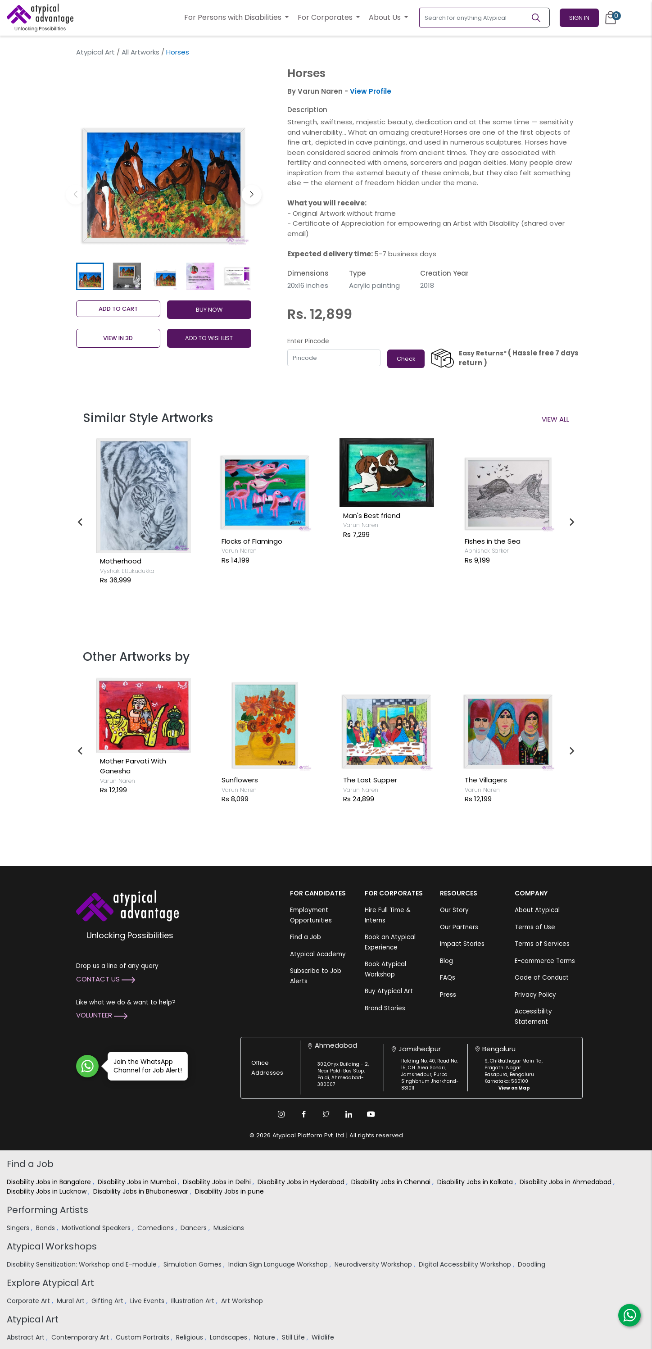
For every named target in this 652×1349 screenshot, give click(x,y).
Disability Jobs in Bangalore (50, 1181)
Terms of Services (542, 944)
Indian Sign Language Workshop (279, 1264)
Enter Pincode (308, 341)
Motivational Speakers (97, 1227)
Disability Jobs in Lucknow (47, 1191)
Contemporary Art (81, 1337)
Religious (190, 1337)
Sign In (579, 18)
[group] (163, 160)
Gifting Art (108, 1300)
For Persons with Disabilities (233, 17)
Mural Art (71, 1300)
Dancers (194, 1227)
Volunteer (101, 1015)
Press (448, 994)
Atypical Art (95, 52)
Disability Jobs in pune (230, 1191)
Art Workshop (243, 1300)
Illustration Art (193, 1300)
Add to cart (118, 309)
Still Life (294, 1337)
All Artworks (140, 52)
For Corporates (326, 17)
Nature (265, 1337)
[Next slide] (571, 522)
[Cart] (610, 17)
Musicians (229, 1227)
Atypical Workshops (52, 1246)
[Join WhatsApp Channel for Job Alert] (87, 1066)
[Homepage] (40, 18)
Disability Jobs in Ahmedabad (566, 1181)
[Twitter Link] (326, 1114)
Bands (46, 1227)
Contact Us (105, 979)
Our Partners (459, 927)
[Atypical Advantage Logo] (127, 905)
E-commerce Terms (545, 961)
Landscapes (229, 1337)
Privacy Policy (535, 994)
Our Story (454, 910)
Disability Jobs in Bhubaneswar (141, 1191)
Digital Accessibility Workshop (466, 1264)
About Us (386, 17)
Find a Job (305, 937)
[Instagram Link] (281, 1114)
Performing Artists (47, 1210)
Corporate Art (29, 1300)
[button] (252, 194)
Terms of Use (535, 927)
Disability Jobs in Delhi (218, 1181)
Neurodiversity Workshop (374, 1264)
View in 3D (118, 338)
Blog (446, 961)
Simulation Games (193, 1264)
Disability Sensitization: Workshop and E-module (82, 1264)
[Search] (540, 17)
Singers (19, 1227)
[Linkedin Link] (349, 1114)
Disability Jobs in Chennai (391, 1181)
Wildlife (324, 1337)
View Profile (370, 91)
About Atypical (537, 910)
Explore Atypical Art (50, 1282)
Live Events (148, 1300)
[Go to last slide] (80, 522)
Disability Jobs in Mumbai (138, 1181)
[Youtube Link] (371, 1114)
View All (555, 419)
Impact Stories (462, 944)
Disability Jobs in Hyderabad (302, 1181)
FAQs (447, 977)
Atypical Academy (318, 954)
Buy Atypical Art (389, 991)
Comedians (156, 1227)
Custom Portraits (143, 1337)
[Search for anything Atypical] (474, 17)
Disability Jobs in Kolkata (476, 1181)
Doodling (532, 1264)
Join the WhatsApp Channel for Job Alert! (145, 1066)
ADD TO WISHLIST (209, 338)
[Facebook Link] (303, 1114)
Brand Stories (385, 1008)
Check (406, 359)
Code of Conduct (542, 977)
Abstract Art (26, 1337)
